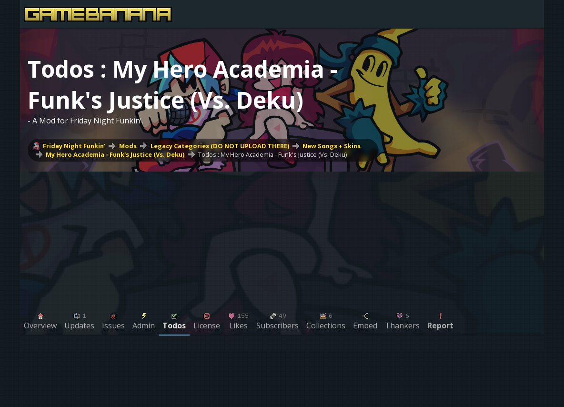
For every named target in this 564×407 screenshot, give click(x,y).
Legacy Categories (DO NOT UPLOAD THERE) (220, 146)
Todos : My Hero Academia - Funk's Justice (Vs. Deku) (272, 154)
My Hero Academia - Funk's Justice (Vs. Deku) (115, 154)
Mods (128, 146)
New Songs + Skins (331, 146)
